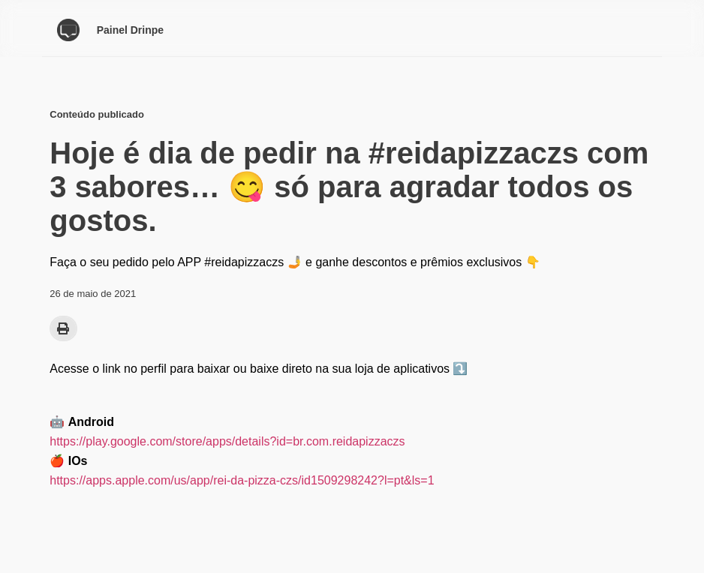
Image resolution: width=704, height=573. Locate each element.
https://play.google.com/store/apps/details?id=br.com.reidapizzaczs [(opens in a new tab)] (227, 441)
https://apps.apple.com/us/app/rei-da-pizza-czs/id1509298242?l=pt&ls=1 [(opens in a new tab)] (242, 480)
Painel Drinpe (130, 30)
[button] (63, 328)
